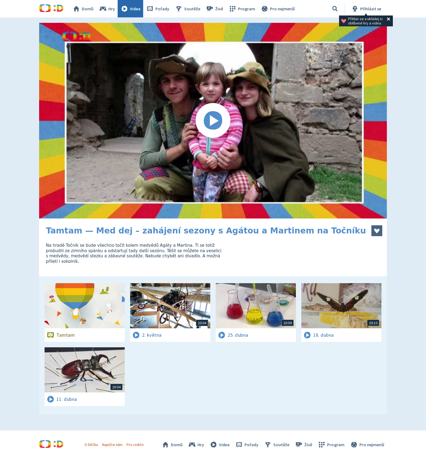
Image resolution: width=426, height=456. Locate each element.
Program (241, 9)
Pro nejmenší (278, 9)
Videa (130, 9)
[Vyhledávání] (335, 8)
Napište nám (112, 444)
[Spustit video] (213, 120)
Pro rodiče (135, 444)
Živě (214, 9)
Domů (82, 9)
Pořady (157, 9)
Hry (107, 9)
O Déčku (91, 444)
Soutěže (187, 9)
